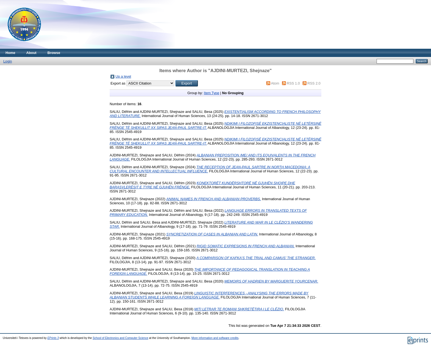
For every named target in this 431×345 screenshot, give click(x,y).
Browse (54, 53)
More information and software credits (214, 337)
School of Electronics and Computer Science (120, 337)
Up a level (123, 76)
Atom (275, 83)
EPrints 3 (53, 337)
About (31, 53)
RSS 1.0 (293, 83)
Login (7, 61)
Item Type (211, 93)
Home (10, 53)
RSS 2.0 (314, 83)
